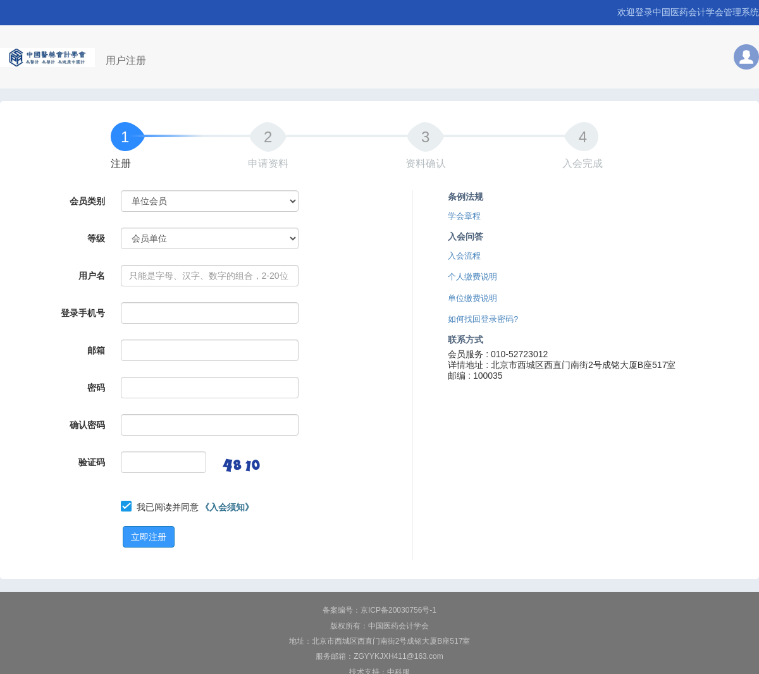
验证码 (91, 462)
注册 (121, 163)
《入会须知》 (227, 507)
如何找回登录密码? (483, 319)
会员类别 (87, 201)
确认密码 (87, 425)
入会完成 (582, 163)
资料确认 (425, 163)
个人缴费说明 (472, 277)
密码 (96, 388)
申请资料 (268, 163)
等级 (96, 238)
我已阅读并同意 (195, 507)
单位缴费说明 (472, 298)
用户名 (91, 276)
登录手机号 (83, 313)
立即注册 (148, 537)
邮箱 (96, 350)
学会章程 (464, 216)
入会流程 (464, 256)
